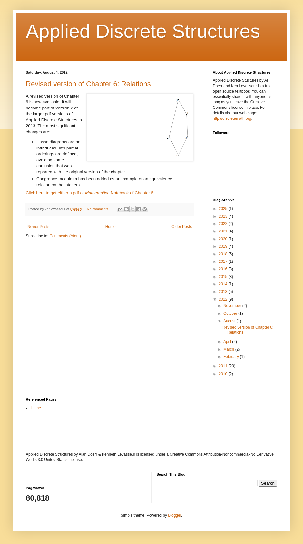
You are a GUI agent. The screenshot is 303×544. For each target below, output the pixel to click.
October (230, 313)
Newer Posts (38, 226)
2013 (224, 291)
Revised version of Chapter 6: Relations (88, 84)
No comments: (99, 209)
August (230, 321)
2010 (224, 374)
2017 (224, 261)
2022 (224, 223)
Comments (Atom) (65, 236)
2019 (224, 246)
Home (110, 226)
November (232, 305)
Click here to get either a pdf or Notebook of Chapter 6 (89, 192)
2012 (224, 299)
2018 (224, 254)
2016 (224, 269)
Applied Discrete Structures (143, 31)
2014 (224, 284)
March (229, 349)
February (231, 356)
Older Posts (181, 226)
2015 (224, 276)
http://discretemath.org (232, 118)
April (227, 341)
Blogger (174, 515)
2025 (224, 208)
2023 (224, 216)
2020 (224, 239)
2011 (224, 366)
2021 (224, 231)
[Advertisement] (101, 431)
